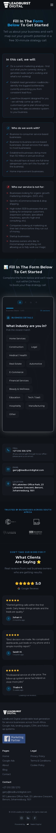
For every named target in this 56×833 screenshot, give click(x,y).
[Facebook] (34, 818)
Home (5, 756)
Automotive (35, 366)
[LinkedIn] (28, 818)
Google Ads (8, 760)
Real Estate (15, 366)
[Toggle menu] (52, 5)
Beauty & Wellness (19, 391)
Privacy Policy (37, 756)
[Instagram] (21, 818)
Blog (4, 769)
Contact (6, 774)
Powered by (28, 824)
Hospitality (15, 408)
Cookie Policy (37, 765)
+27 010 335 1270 (11, 787)
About (5, 765)
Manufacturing (37, 408)
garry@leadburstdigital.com (16, 792)
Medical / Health (18, 357)
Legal (34, 349)
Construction (16, 349)
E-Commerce (16, 374)
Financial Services (19, 383)
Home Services (17, 341)
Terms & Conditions (40, 760)
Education (14, 399)
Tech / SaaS (34, 399)
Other (12, 416)
